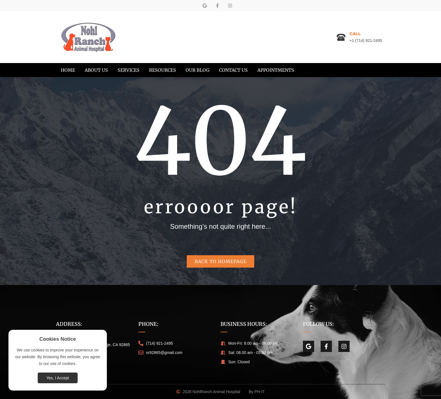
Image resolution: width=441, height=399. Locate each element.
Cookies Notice (57, 339)
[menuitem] (68, 70)
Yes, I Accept (57, 378)
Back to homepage (220, 261)
